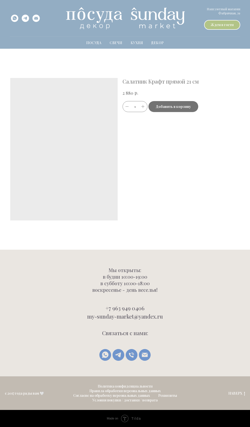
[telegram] (25, 18)
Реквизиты (167, 395)
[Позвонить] (131, 355)
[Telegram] (118, 355)
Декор (157, 42)
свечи (116, 42)
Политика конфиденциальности (125, 386)
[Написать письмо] (145, 355)
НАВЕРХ (236, 393)
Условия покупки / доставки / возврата (125, 400)
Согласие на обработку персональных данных (111, 395)
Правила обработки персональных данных (125, 391)
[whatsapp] (14, 18)
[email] (36, 18)
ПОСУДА (93, 42)
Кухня (137, 42)
